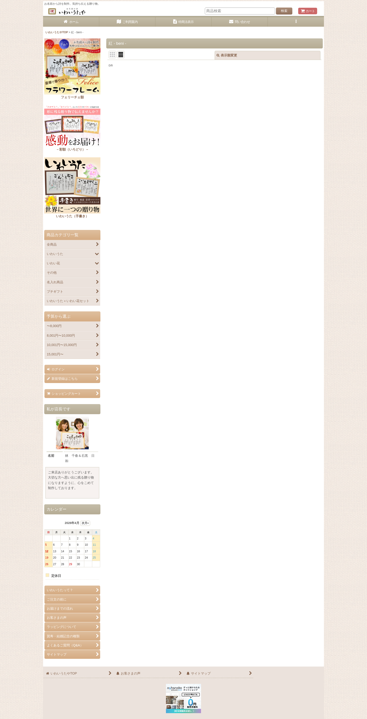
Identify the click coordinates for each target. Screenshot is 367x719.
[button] (296, 22)
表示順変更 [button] (227, 55)
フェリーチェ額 (72, 97)
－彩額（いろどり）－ (72, 149)
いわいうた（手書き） (72, 216)
